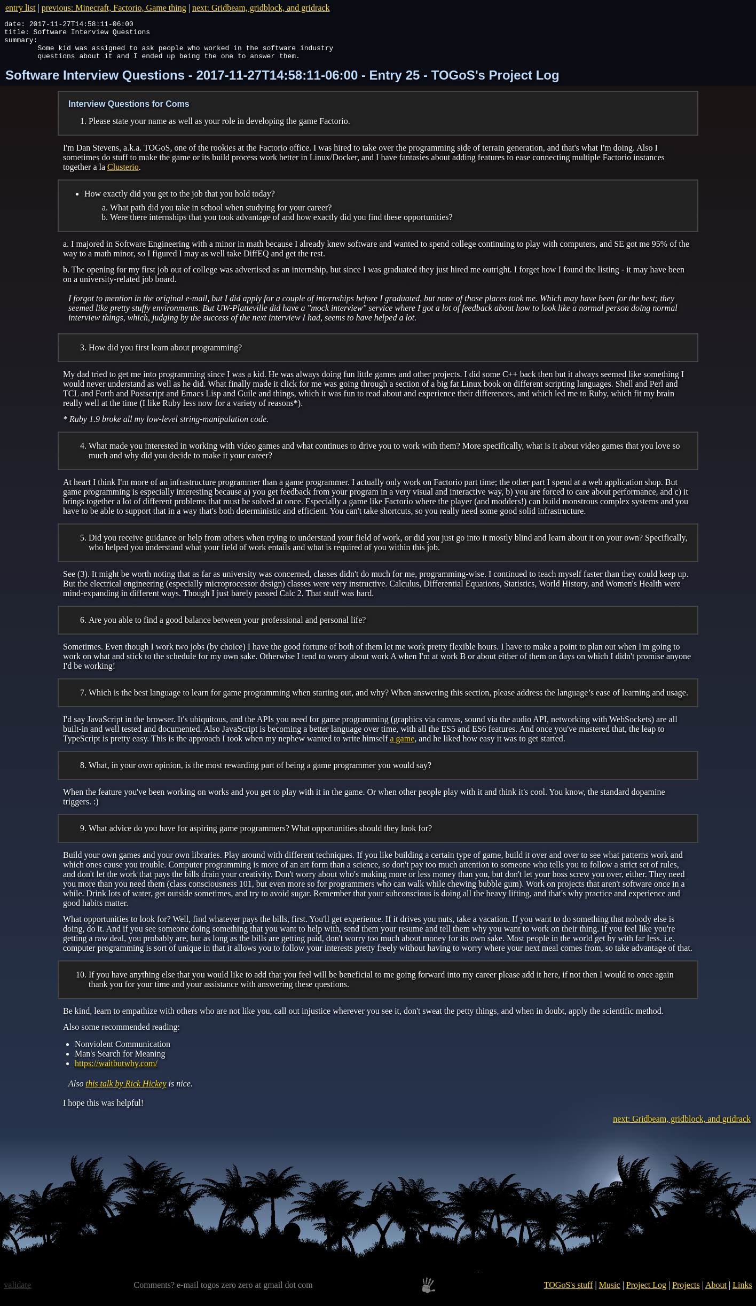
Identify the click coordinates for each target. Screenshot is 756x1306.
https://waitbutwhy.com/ (116, 1071)
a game (402, 746)
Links (742, 1292)
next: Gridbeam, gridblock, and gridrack (261, 7)
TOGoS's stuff (568, 1292)
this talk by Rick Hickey (125, 1091)
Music (609, 1292)
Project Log (646, 1292)
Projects (686, 1292)
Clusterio (123, 174)
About (716, 1292)
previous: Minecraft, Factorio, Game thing (114, 7)
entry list (20, 7)
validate (17, 1292)
